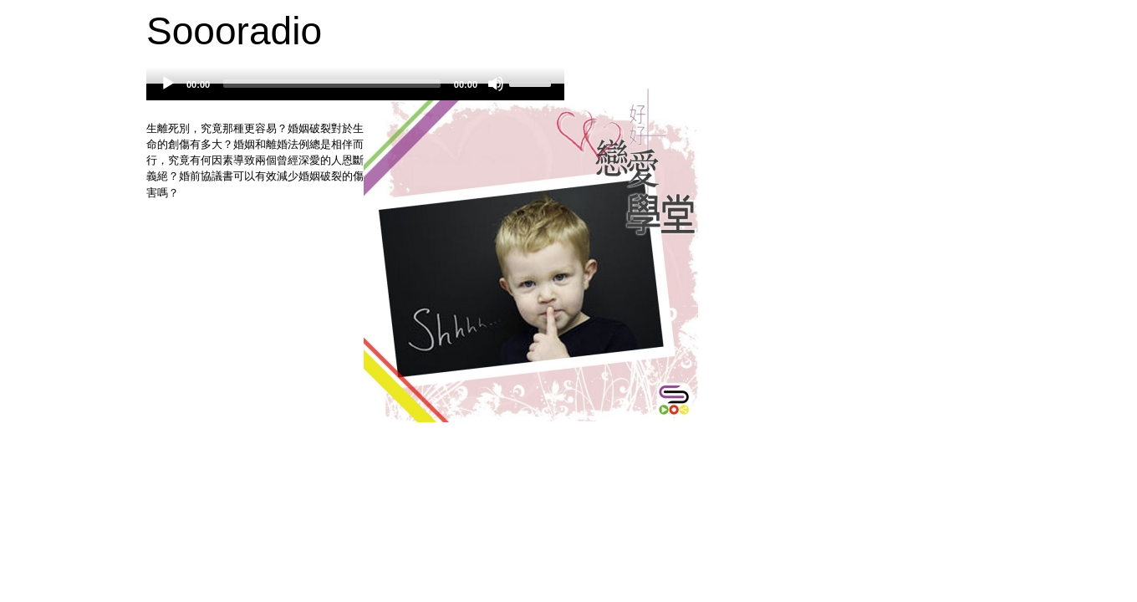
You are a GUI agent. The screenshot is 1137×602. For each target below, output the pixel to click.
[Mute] (495, 83)
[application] (355, 92)
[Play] (168, 83)
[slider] (332, 83)
